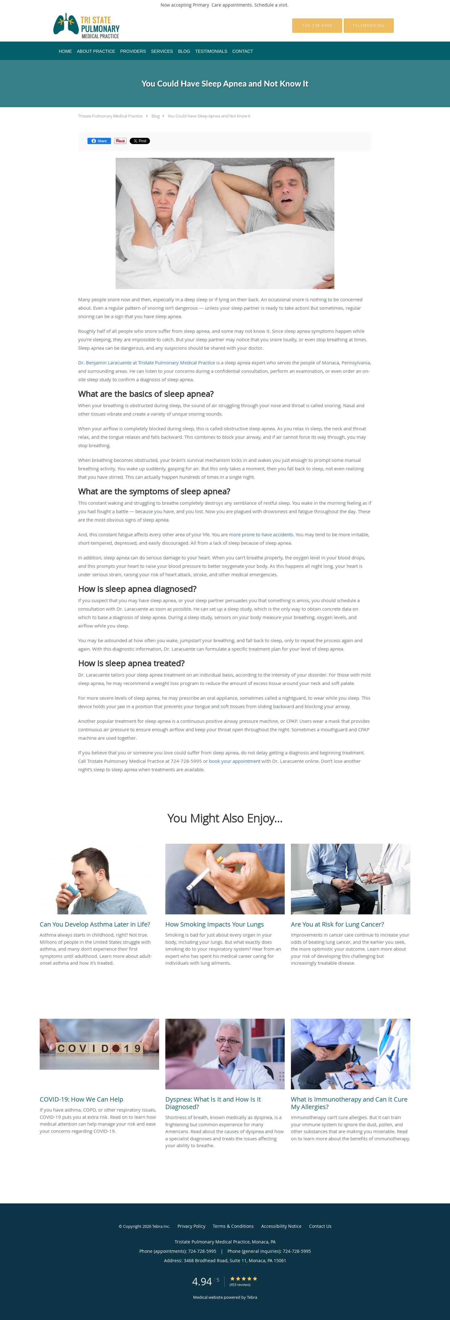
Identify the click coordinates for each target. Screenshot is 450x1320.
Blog (156, 116)
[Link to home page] (77, 26)
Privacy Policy (191, 1226)
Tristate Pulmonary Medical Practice (110, 116)
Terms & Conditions (233, 1226)
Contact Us (320, 1226)
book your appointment (234, 761)
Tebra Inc (160, 1226)
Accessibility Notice (281, 1226)
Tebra (252, 1297)
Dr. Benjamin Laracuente (105, 362)
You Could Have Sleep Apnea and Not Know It (209, 116)
